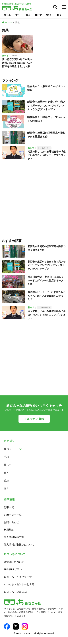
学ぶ (48, 14)
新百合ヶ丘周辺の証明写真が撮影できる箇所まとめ (46, 134)
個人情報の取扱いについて (19, 544)
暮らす (38, 14)
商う (59, 14)
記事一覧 (9, 507)
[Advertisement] (34, 197)
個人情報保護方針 (14, 537)
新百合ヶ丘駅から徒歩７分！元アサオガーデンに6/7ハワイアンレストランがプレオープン (46, 105)
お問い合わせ (11, 522)
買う (17, 14)
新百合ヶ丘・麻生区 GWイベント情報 (46, 88)
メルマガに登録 (34, 418)
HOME (8, 22)
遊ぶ (28, 14)
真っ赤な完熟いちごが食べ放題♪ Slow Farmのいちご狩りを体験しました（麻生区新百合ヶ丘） (17, 63)
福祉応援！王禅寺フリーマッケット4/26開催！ (46, 119)
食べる (7, 14)
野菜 (17, 22)
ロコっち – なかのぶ (15, 591)
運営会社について (14, 561)
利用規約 (9, 529)
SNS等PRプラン (13, 569)
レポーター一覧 (13, 514)
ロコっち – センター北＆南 (19, 584)
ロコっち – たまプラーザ (18, 576)
